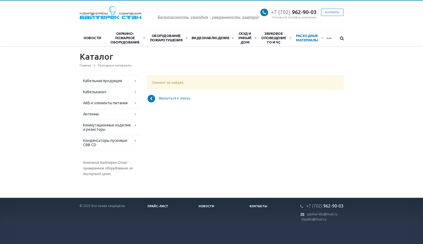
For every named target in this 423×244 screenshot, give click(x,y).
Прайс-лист (158, 206)
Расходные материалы (309, 38)
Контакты (332, 12)
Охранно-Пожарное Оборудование (127, 38)
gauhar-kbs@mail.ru (322, 214)
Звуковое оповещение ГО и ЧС (276, 38)
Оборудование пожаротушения (168, 38)
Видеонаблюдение (213, 38)
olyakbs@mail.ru (313, 219)
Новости (92, 38)
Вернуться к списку (169, 98)
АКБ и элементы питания (105, 103)
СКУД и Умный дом (247, 38)
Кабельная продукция (102, 81)
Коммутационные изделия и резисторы (107, 127)
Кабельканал (94, 92)
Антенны (91, 114)
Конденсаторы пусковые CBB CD (105, 142)
